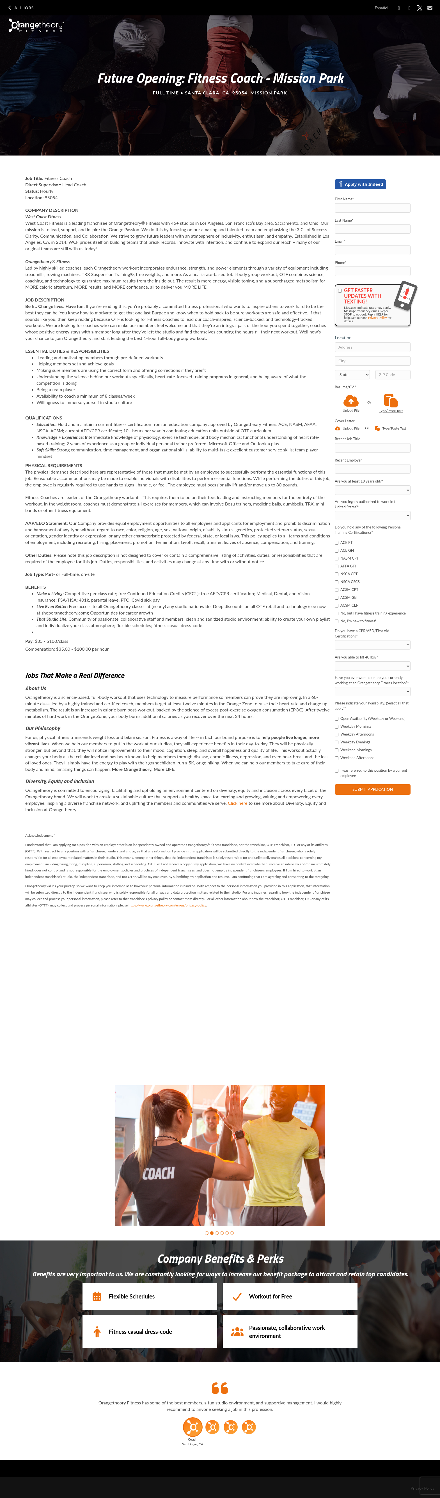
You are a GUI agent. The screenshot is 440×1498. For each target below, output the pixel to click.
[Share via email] (430, 7)
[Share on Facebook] (399, 8)
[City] (373, 361)
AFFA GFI (345, 566)
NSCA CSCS (347, 581)
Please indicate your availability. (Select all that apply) (372, 706)
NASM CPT (347, 558)
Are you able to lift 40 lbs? (356, 657)
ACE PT (344, 542)
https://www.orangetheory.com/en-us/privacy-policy (167, 905)
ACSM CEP (346, 605)
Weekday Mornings (353, 726)
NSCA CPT (346, 574)
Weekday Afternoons (354, 734)
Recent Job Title (347, 439)
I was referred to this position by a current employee (371, 773)
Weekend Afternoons (354, 757)
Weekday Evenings (352, 742)
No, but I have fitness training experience (370, 613)
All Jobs (20, 7)
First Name (344, 199)
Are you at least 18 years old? (359, 481)
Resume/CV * (345, 387)
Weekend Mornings (353, 750)
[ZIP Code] (393, 374)
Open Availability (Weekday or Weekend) (370, 718)
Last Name (344, 220)
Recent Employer (348, 460)
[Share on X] (420, 8)
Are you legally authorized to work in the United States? (367, 504)
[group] (220, 1155)
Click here (237, 803)
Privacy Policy (377, 317)
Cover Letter (344, 421)
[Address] (373, 347)
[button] (206, 1233)
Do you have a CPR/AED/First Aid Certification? (362, 633)
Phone (341, 262)
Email (340, 241)
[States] (352, 374)
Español (381, 7)
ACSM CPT (346, 589)
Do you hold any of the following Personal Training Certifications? (368, 530)
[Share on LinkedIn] (409, 8)
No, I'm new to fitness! (355, 621)
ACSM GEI (346, 597)
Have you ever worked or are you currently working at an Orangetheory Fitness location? (372, 680)
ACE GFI (344, 550)
